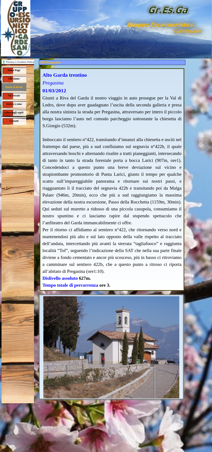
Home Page (14, 70)
